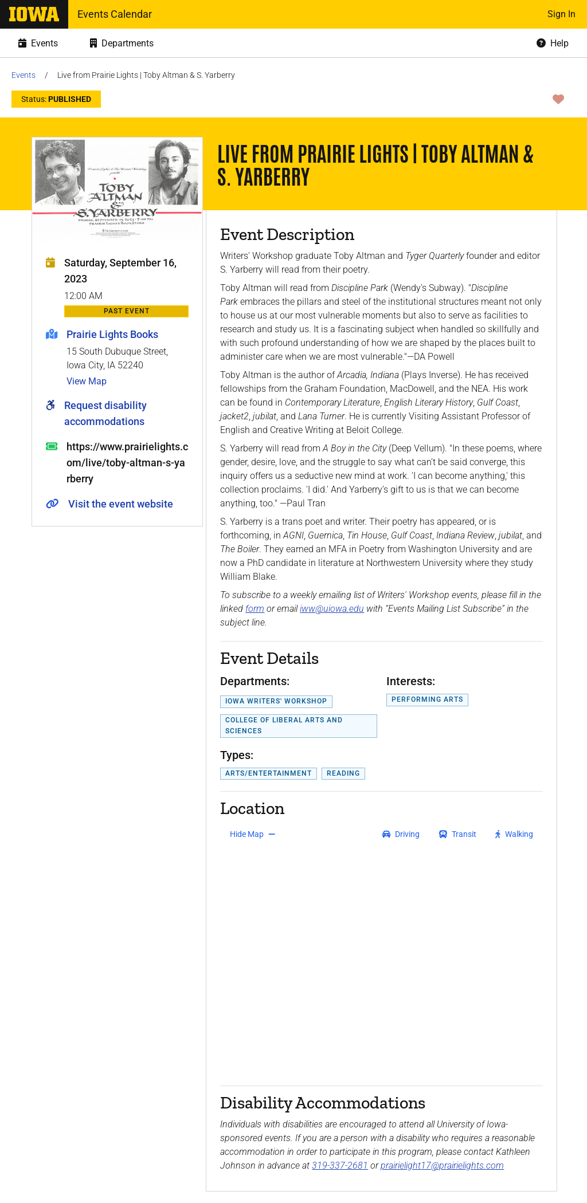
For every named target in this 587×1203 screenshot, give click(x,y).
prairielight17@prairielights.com (442, 1165)
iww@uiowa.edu (332, 608)
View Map (86, 381)
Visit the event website (120, 504)
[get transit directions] (458, 834)
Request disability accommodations (105, 413)
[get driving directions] (401, 834)
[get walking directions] (514, 834)
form (254, 608)
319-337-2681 (340, 1165)
